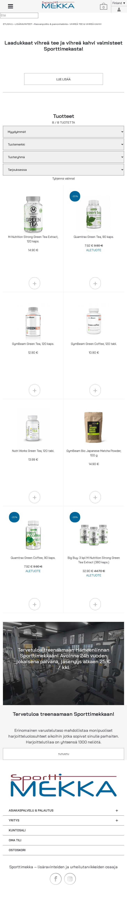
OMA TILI (15, 840)
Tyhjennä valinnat (63, 178)
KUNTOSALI (17, 830)
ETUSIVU (8, 24)
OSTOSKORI (17, 850)
